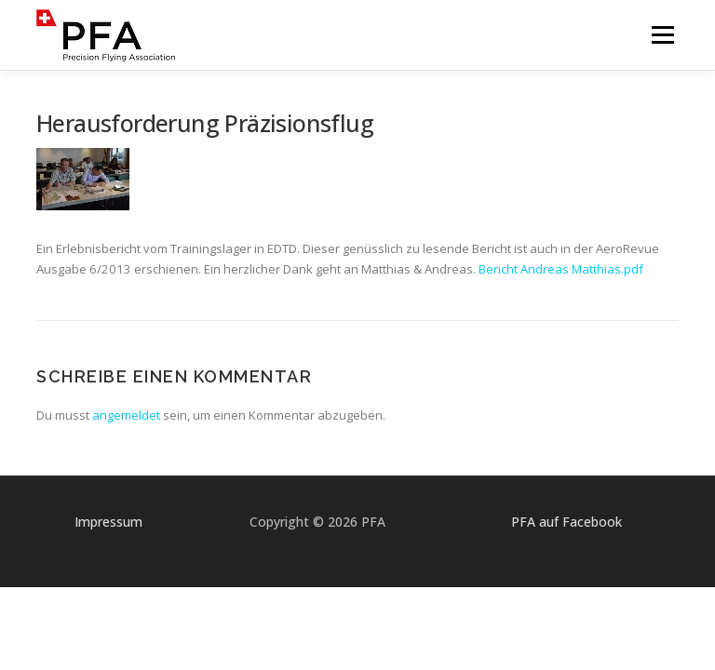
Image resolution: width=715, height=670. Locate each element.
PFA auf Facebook (566, 521)
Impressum (108, 521)
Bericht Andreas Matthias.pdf (561, 269)
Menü (662, 34)
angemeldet (126, 415)
